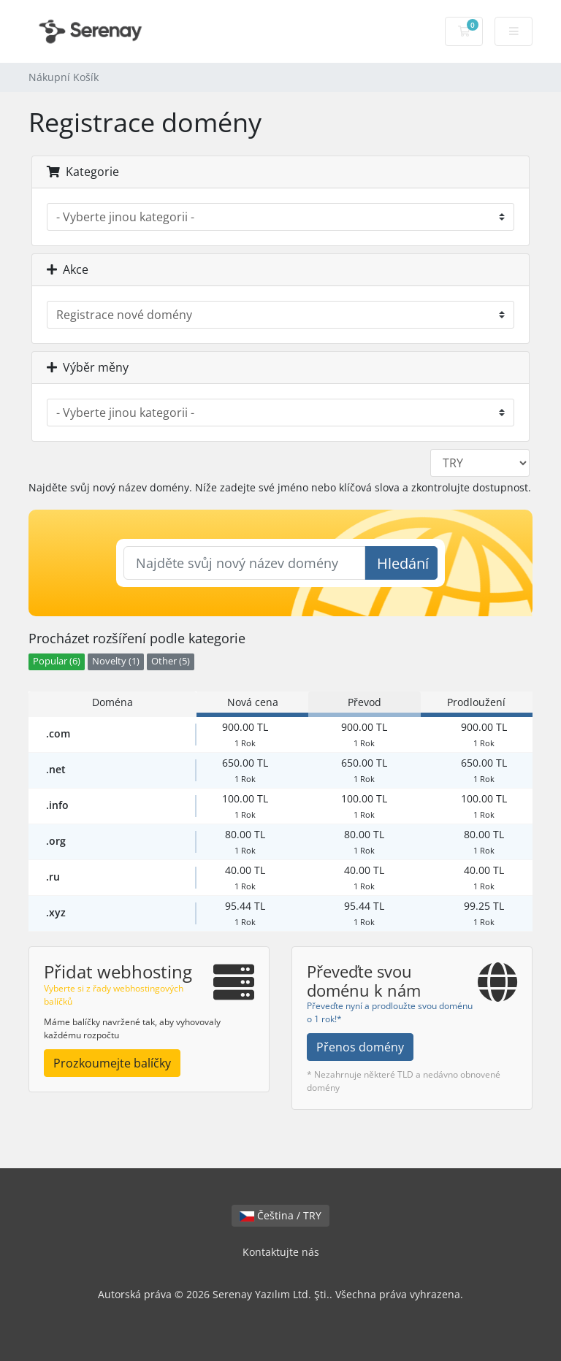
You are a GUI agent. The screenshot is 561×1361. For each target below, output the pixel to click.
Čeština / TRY (280, 1215)
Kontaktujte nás (281, 1252)
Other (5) (170, 661)
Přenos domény (360, 1047)
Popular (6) (56, 661)
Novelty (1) (116, 661)
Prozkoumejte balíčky (112, 1063)
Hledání (403, 563)
